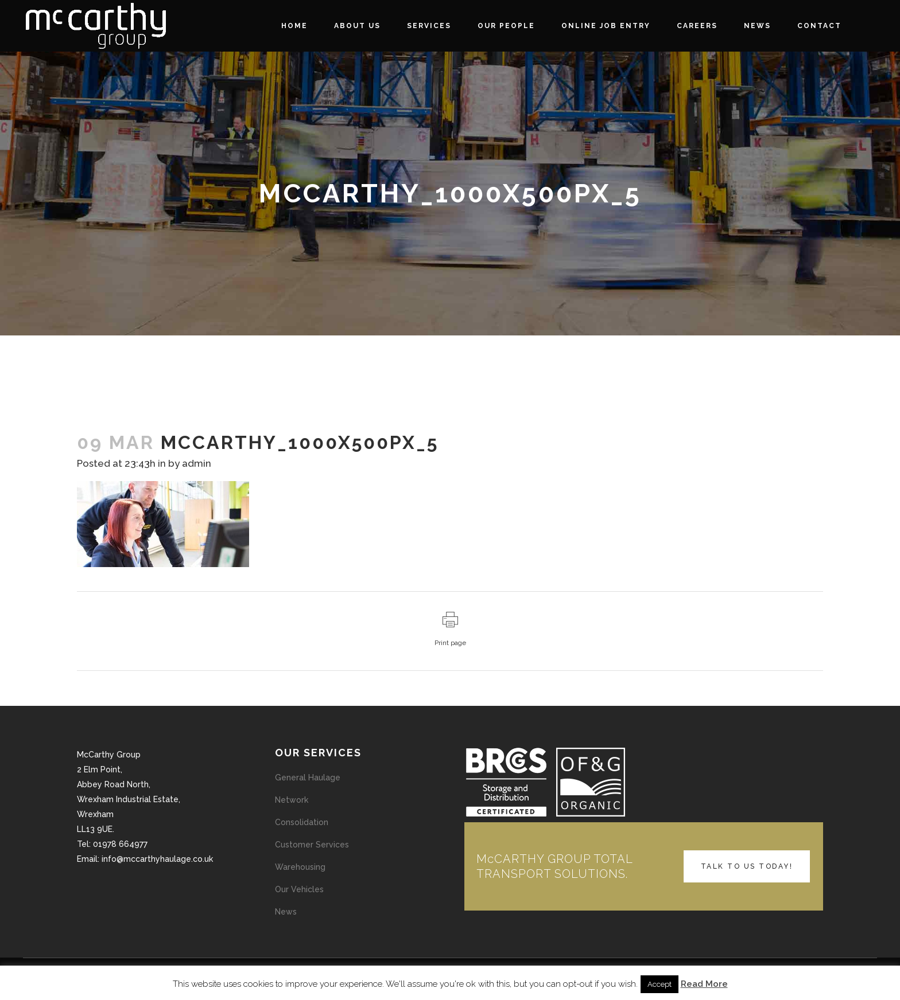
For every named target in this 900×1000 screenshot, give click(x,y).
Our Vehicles (299, 889)
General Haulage (307, 777)
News (286, 911)
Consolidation (301, 822)
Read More (704, 984)
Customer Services (312, 844)
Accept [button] (659, 984)
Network (291, 799)
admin (196, 463)
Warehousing (300, 867)
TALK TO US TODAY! (747, 866)
